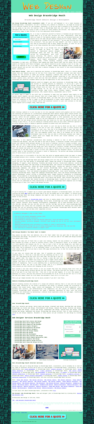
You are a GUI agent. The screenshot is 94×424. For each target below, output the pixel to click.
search (40, 101)
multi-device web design (53, 177)
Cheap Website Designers (70, 381)
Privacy (80, 412)
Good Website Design (18, 71)
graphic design (62, 375)
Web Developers (22, 388)
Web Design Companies (67, 386)
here (13, 314)
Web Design (15, 199)
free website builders (49, 37)
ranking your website (63, 166)
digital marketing (45, 374)
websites (50, 83)
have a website (43, 67)
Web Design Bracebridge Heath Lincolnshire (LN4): (28, 23)
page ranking (38, 88)
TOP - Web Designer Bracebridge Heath (24, 400)
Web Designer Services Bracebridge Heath (31, 318)
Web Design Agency (50, 380)
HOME (47, 407)
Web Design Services (36, 380)
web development (40, 372)
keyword (46, 92)
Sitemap (13, 412)
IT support (63, 372)
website (53, 24)
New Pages (18, 412)
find (17, 306)
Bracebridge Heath (36, 199)
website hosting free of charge (61, 38)
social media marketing (71, 168)
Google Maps (34, 35)
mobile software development (34, 375)
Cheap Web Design (22, 380)
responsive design (37, 90)
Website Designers (66, 383)
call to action (68, 88)
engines (67, 99)
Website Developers (60, 384)
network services (56, 369)
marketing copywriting (19, 377)
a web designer (48, 367)
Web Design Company (40, 381)
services (48, 209)
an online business (18, 123)
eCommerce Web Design (46, 384)
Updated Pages (24, 412)
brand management (30, 369)
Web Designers (40, 383)
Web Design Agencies (64, 380)
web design (55, 207)
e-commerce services (73, 374)
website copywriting (18, 374)
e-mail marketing (45, 370)
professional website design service (24, 97)
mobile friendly (59, 90)
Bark (26, 193)
